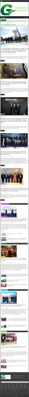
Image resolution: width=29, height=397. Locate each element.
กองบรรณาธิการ (9, 222)
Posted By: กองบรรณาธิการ (4, 54)
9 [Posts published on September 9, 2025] (5, 384)
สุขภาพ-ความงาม (4, 216)
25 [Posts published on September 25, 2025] (13, 387)
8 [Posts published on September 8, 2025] (1, 384)
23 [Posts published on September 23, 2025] (5, 387)
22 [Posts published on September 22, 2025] (1, 387)
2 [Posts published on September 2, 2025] (5, 383)
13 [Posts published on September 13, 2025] (21, 384)
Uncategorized (2, 77)
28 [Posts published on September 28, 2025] (25, 387)
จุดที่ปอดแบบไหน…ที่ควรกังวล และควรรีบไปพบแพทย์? (14, 233)
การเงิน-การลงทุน (3, 147)
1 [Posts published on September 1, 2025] (1, 383)
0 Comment (11, 54)
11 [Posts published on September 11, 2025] (13, 384)
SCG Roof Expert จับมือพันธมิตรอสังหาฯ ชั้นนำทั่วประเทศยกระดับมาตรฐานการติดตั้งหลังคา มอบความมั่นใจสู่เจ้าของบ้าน (14, 153)
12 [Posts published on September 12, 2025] (17, 384)
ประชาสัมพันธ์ (3, 256)
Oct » (15, 390)
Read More (3, 230)
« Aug (14, 390)
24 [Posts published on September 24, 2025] (9, 387)
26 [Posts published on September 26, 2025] (17, 387)
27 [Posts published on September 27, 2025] (21, 387)
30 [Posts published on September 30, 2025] (5, 388)
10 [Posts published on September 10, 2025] (9, 384)
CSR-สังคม (3, 344)
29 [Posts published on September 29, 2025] (1, 388)
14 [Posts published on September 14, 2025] (25, 384)
